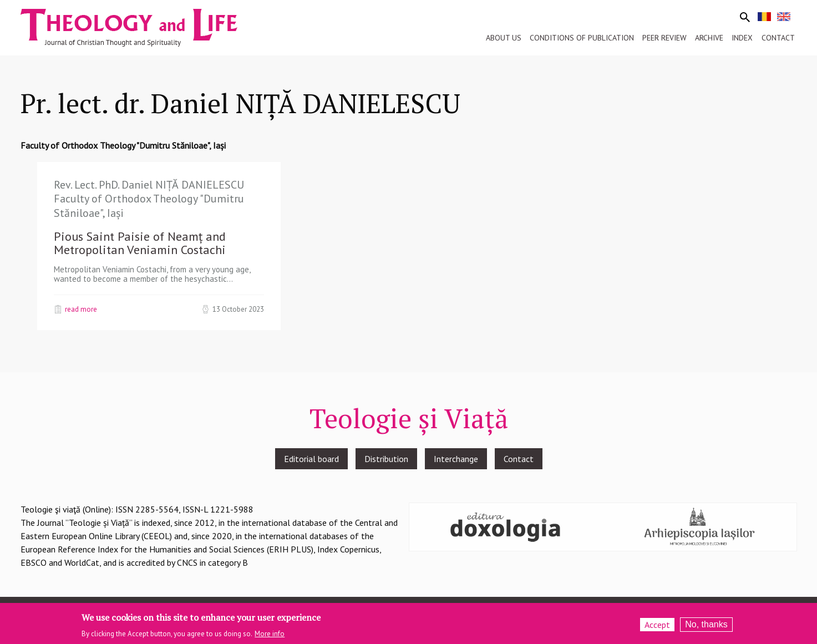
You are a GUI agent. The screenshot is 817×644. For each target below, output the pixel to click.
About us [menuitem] (503, 38)
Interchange (456, 458)
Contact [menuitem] (778, 38)
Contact (519, 458)
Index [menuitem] (742, 38)
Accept (657, 628)
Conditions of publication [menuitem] (582, 38)
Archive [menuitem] (709, 38)
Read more (81, 309)
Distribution (386, 458)
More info (270, 637)
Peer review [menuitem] (664, 38)
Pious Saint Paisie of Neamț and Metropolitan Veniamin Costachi (140, 243)
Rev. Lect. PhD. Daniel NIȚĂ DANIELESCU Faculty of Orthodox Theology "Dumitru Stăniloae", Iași (149, 199)
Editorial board (311, 458)
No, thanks (706, 628)
